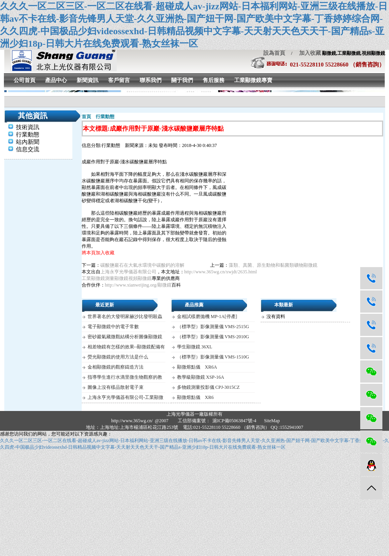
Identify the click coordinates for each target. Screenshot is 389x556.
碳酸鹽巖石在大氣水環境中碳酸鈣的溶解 (142, 265)
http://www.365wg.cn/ (132, 420)
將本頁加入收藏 (98, 252)
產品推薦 (194, 305)
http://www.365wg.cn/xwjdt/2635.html (220, 272)
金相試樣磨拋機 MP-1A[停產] (207, 316)
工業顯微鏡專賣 (253, 80)
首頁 (86, 116)
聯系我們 (150, 80)
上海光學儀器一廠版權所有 (194, 414)
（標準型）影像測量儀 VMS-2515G (213, 326)
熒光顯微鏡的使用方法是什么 (118, 357)
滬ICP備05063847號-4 (234, 420)
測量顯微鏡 (116, 278)
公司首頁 (24, 80)
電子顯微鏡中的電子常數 (113, 326)
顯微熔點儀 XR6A (197, 367)
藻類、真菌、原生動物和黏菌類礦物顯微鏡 (273, 265)
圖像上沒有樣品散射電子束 (116, 387)
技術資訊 (27, 127)
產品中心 (56, 80)
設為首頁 (274, 53)
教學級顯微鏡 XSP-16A (200, 377)
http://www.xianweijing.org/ (131, 285)
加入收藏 (307, 53)
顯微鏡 (165, 285)
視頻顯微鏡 (140, 278)
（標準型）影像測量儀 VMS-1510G (213, 357)
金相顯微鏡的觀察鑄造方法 (116, 367)
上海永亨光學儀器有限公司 (128, 272)
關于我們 (182, 80)
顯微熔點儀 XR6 (195, 397)
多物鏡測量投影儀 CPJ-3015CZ (208, 387)
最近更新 (104, 305)
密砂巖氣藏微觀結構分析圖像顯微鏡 (125, 336)
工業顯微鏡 (93, 278)
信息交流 (27, 149)
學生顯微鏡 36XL (194, 347)
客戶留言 (119, 80)
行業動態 (27, 134)
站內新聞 (27, 142)
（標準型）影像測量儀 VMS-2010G (213, 336)
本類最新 (283, 305)
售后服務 (213, 80)
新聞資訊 (87, 80)
